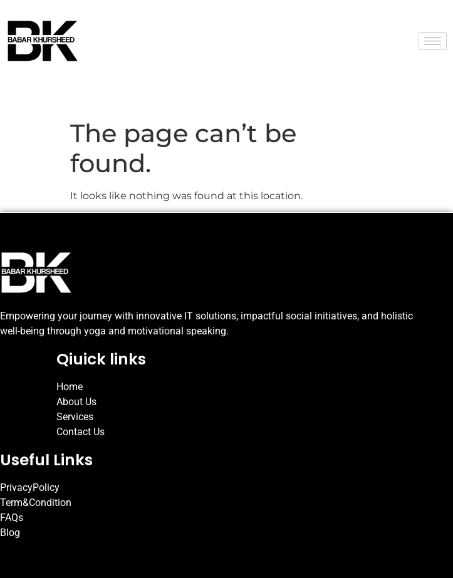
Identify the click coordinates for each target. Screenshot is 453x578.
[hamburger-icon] (433, 41)
